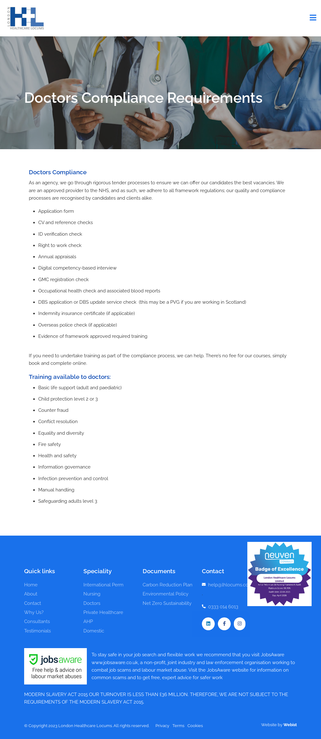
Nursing (91, 594)
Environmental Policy (165, 594)
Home (31, 585)
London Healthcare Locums (25, 18)
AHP (88, 621)
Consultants (37, 621)
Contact (32, 603)
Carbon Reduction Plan (167, 585)
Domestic (93, 631)
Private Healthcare (103, 612)
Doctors (91, 603)
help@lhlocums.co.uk (231, 585)
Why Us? (34, 612)
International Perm (103, 585)
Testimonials (37, 631)
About (30, 594)
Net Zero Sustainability (167, 603)
